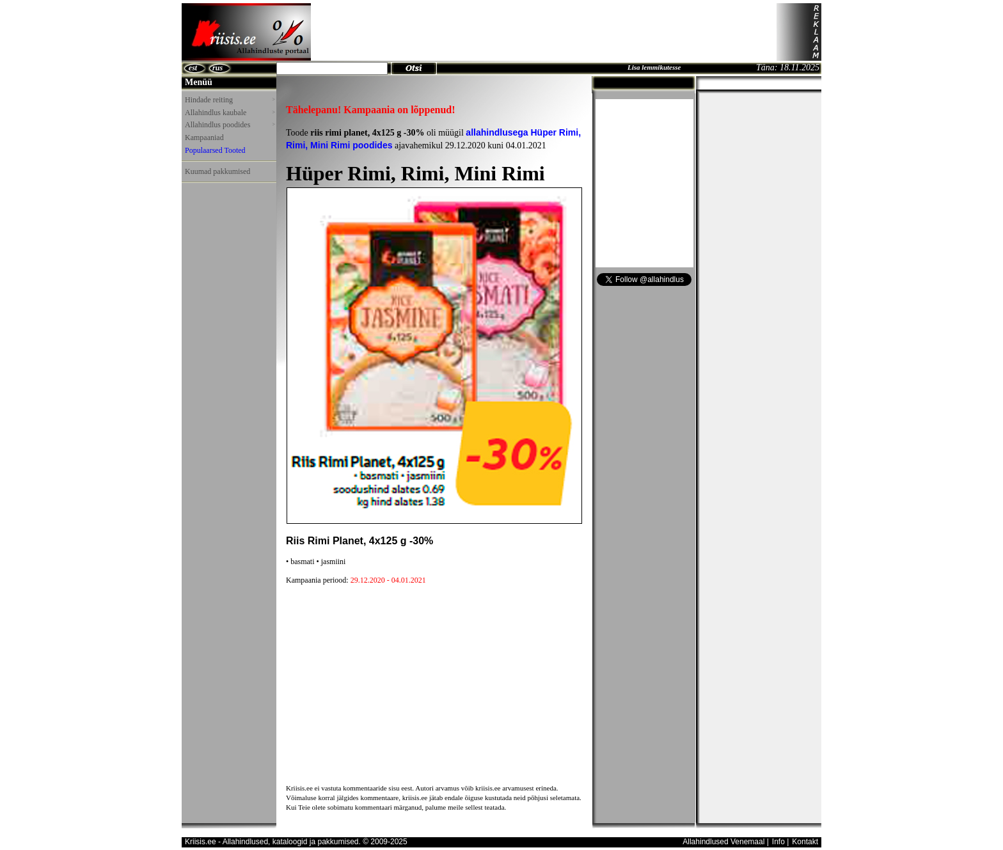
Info (778, 841)
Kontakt (805, 841)
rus (217, 67)
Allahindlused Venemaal (723, 841)
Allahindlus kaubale (229, 112)
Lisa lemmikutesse (654, 67)
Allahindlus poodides (229, 124)
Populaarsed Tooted (215, 150)
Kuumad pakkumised (217, 171)
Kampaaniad (204, 137)
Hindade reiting (229, 99)
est (193, 67)
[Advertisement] (544, 32)
